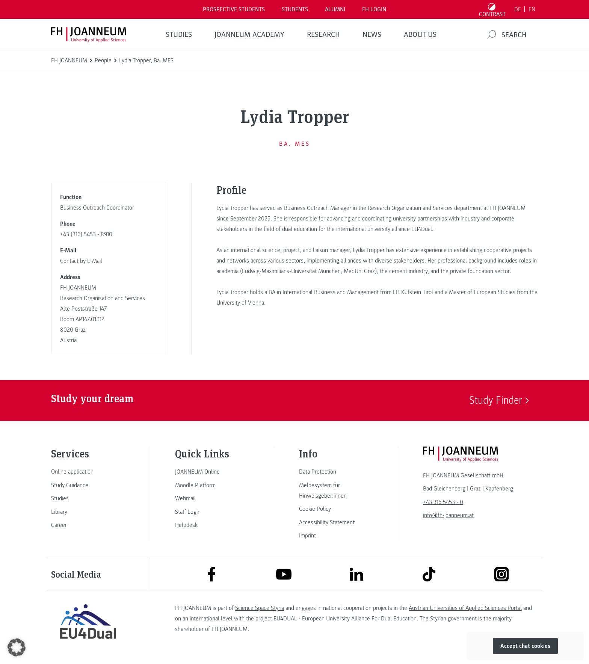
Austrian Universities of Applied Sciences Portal (465, 608)
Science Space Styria (259, 608)
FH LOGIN (374, 9)
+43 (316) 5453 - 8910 (86, 234)
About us (420, 34)
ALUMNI (335, 9)
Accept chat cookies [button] (525, 646)
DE (517, 9)
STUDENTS (295, 9)
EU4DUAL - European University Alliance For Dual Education (345, 618)
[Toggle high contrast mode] (492, 9)
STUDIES (179, 34)
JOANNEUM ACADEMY (249, 34)
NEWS (371, 34)
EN (532, 9)
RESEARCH (323, 34)
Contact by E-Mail (81, 261)
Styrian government (453, 618)
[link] (88, 471)
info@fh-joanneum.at (448, 515)
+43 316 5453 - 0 (443, 502)
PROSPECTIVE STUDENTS (234, 9)
